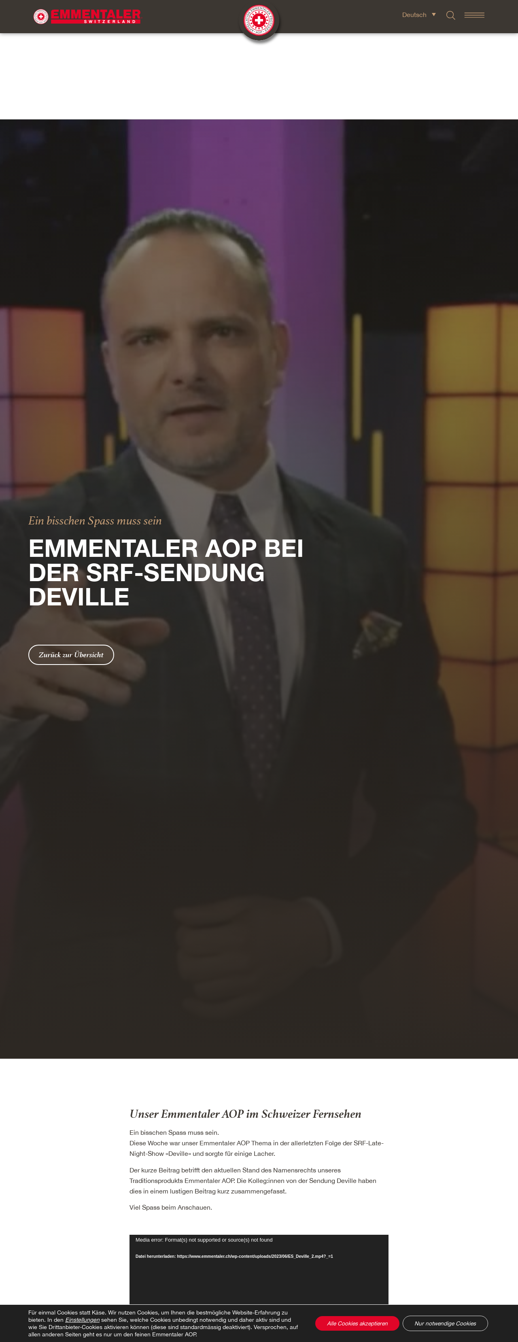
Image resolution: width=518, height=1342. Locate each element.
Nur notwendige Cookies (444, 1323)
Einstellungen (82, 1320)
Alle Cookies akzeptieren (352, 1323)
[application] (259, 1221)
